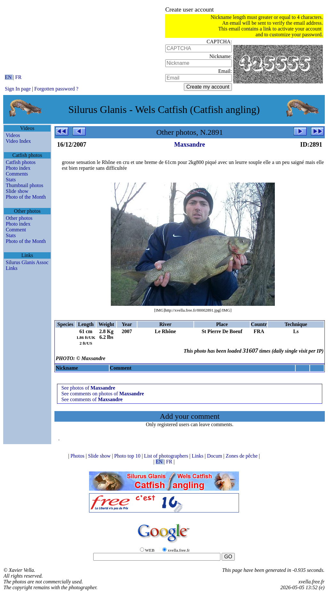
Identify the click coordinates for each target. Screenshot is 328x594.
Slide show (17, 191)
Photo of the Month (26, 197)
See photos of (88, 388)
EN (9, 77)
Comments (17, 173)
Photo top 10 (128, 456)
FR (18, 77)
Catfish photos (21, 162)
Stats (11, 179)
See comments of (91, 399)
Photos (78, 456)
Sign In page (18, 88)
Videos (13, 135)
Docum (215, 456)
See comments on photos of (102, 393)
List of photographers (167, 456)
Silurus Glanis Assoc (27, 262)
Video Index (18, 141)
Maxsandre (189, 144)
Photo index (18, 168)
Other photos (19, 218)
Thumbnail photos (24, 185)
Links (11, 268)
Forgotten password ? (56, 88)
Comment (16, 229)
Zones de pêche (242, 456)
